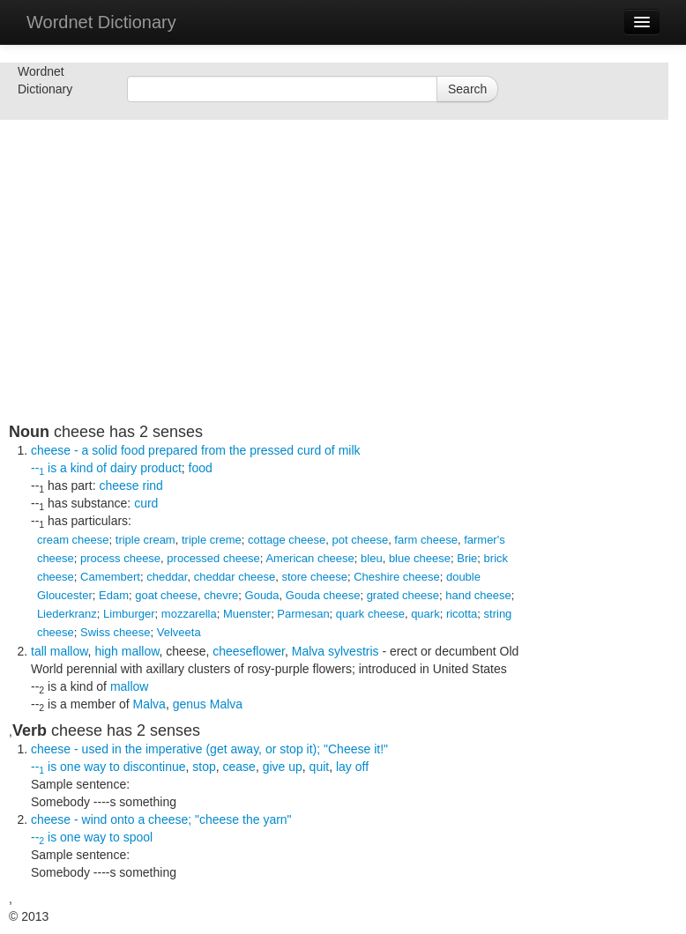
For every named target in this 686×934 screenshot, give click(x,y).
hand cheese (478, 595)
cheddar (166, 576)
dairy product (146, 468)
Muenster (247, 613)
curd (146, 503)
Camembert (110, 576)
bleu (372, 558)
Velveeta (179, 632)
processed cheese (213, 558)
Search (467, 89)
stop (203, 767)
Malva (149, 704)
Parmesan (303, 613)
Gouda (262, 595)
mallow (129, 686)
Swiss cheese (115, 632)
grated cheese (403, 595)
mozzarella (189, 613)
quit (319, 767)
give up (282, 767)
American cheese (309, 558)
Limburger (129, 613)
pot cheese (360, 539)
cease (239, 767)
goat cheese (166, 595)
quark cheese (370, 613)
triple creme (212, 539)
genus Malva (207, 704)
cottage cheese (286, 539)
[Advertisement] (273, 299)
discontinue (154, 767)
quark (425, 613)
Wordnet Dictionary (101, 22)
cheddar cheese (235, 576)
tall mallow (59, 651)
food (201, 468)
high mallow (126, 651)
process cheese (120, 558)
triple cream (145, 539)
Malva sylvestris (335, 651)
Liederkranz (67, 613)
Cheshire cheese (397, 576)
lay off (352, 767)
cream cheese (73, 539)
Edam (114, 595)
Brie (467, 558)
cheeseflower (249, 651)
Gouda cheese (323, 595)
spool (138, 837)
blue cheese (420, 558)
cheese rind (130, 485)
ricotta (461, 613)
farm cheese (426, 539)
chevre (221, 595)
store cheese (314, 576)
